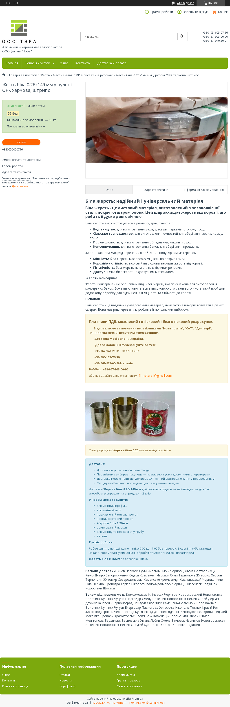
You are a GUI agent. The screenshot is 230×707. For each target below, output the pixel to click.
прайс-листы (126, 675)
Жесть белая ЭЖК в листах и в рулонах (83, 75)
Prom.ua (137, 698)
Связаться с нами (129, 686)
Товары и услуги (37, 63)
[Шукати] (181, 36)
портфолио (67, 686)
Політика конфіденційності (147, 703)
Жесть (45, 75)
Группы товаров (128, 680)
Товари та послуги (23, 75)
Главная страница (15, 686)
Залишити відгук (195, 12)
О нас (64, 63)
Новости (66, 680)
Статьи (65, 675)
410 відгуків (185, 3)
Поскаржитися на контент (109, 703)
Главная (12, 63)
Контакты (82, 63)
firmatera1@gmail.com (155, 375)
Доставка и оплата (111, 63)
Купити (21, 142)
